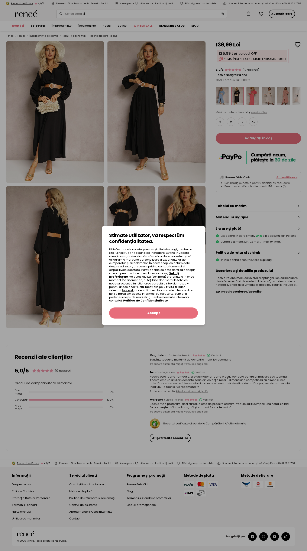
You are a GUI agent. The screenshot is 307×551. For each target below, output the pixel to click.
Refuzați (170, 287)
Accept (127, 290)
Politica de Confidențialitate (145, 301)
